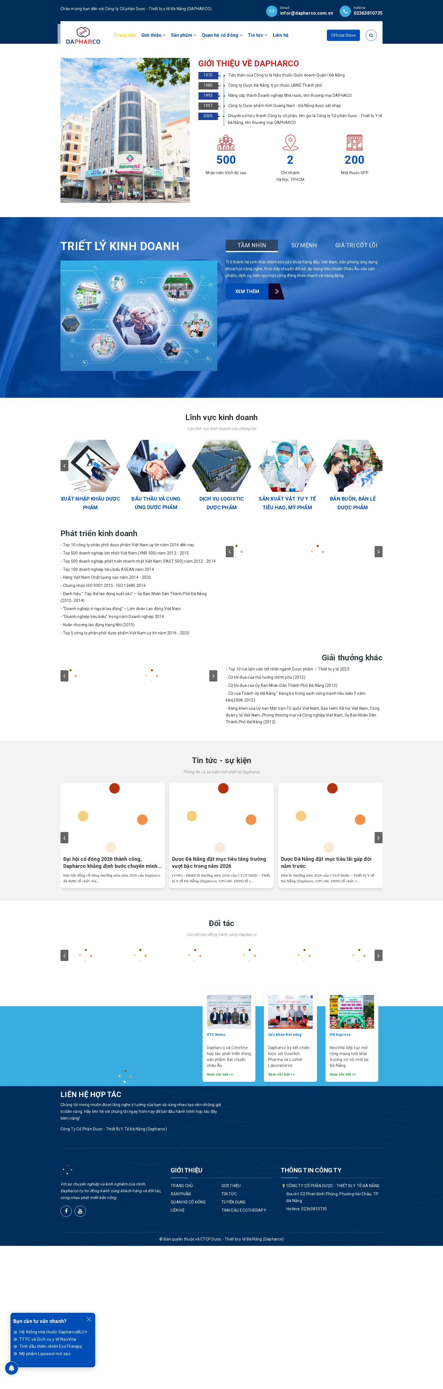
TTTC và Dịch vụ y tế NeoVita (47, 1339)
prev (64, 608)
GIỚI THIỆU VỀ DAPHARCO (248, 206)
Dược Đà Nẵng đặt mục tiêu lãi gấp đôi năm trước (326, 1005)
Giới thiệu (153, 35)
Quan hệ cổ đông (222, 35)
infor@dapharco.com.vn (306, 13)
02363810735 (368, 13)
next (379, 608)
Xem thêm (252, 434)
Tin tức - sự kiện (221, 903)
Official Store (343, 35)
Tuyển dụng (234, 1345)
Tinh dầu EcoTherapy (244, 1353)
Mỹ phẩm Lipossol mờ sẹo (45, 1353)
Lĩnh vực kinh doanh (221, 560)
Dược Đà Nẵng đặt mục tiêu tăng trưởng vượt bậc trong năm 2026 (219, 1005)
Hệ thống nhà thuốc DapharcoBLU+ (53, 1332)
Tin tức (257, 35)
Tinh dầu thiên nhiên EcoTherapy (50, 1346)
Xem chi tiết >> (220, 1217)
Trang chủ (125, 35)
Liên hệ (281, 35)
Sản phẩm (183, 35)
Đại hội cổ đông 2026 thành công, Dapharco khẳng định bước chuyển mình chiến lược (110, 1006)
